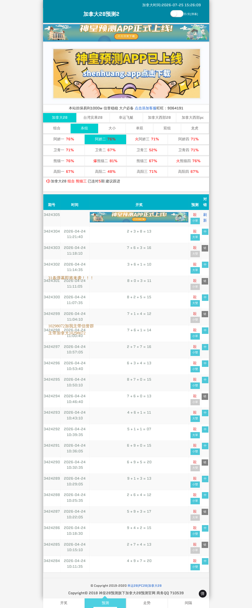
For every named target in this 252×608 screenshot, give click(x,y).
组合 (56, 128)
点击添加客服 (145, 108)
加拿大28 (59, 117)
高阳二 (105, 171)
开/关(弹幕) (190, 14)
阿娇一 (63, 139)
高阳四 (188, 171)
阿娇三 (147, 139)
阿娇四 (188, 139)
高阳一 (63, 171)
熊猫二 (105, 160)
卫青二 (105, 150)
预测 (105, 602)
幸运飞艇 (126, 117)
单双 (139, 128)
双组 (167, 128)
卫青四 (188, 150)
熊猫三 (147, 160)
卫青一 (63, 150)
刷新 (205, 217)
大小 (112, 128)
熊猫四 (188, 160)
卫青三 (147, 150)
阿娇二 (105, 139)
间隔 (188, 602)
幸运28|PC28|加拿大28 (144, 585)
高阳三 (147, 171)
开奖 (63, 602)
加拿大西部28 (159, 117)
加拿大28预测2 (101, 14)
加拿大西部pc (193, 117)
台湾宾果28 (93, 117)
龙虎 (194, 128)
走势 (147, 602)
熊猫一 (63, 160)
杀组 (84, 128)
